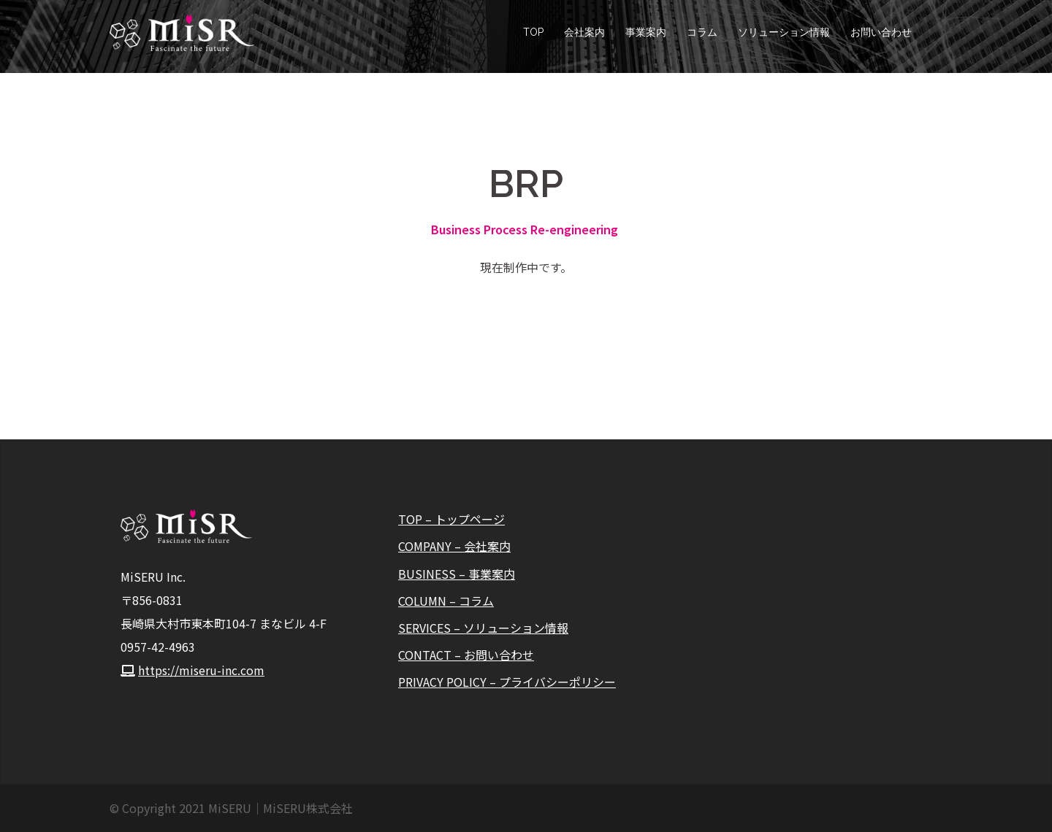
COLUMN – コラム (446, 600)
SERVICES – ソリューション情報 (483, 627)
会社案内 (584, 32)
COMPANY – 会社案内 (454, 546)
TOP (533, 32)
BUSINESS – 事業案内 (456, 573)
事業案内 (645, 32)
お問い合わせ (881, 32)
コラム (702, 32)
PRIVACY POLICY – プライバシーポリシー (507, 681)
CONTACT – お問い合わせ (466, 654)
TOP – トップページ (451, 519)
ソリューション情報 (784, 32)
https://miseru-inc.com (201, 670)
